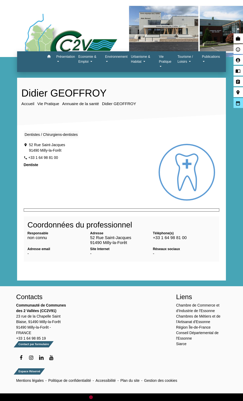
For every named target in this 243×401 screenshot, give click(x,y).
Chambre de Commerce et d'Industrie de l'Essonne (197, 308)
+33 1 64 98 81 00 (43, 157)
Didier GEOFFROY (119, 103)
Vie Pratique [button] (165, 59)
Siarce (181, 344)
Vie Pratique (48, 103)
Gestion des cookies (160, 380)
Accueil (27, 103)
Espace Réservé (29, 371)
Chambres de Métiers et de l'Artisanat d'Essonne (198, 319)
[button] (48, 57)
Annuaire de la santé (80, 103)
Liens (184, 296)
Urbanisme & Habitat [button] (140, 59)
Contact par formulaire (33, 344)
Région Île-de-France (193, 327)
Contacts (29, 296)
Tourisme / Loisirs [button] (185, 59)
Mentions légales (30, 380)
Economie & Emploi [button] (87, 59)
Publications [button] (211, 57)
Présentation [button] (65, 57)
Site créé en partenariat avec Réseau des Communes (121, 397)
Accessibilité (105, 380)
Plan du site (130, 380)
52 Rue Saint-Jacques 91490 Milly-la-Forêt (47, 147)
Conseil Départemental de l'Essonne (197, 335)
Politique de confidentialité (69, 380)
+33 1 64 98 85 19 (31, 338)
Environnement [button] (116, 57)
